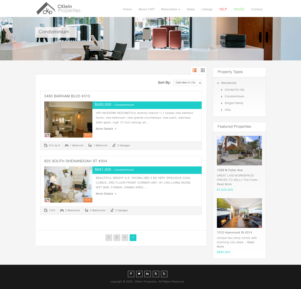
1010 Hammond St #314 (234, 232)
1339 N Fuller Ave (230, 170)
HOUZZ (239, 9)
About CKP (147, 9)
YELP (223, 9)
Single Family (234, 103)
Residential (228, 83)
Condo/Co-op (234, 90)
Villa (228, 110)
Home (127, 9)
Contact (257, 9)
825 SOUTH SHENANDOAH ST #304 (75, 161)
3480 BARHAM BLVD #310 (67, 96)
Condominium (234, 96)
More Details (106, 129)
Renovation (169, 9)
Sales (191, 9)
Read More (224, 184)
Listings (207, 9)
